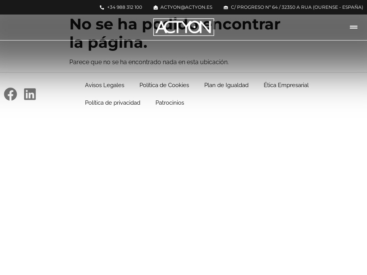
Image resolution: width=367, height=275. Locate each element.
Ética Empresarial (286, 85)
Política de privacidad (112, 102)
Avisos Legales (104, 85)
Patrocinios (169, 102)
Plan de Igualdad (226, 85)
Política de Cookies (164, 85)
